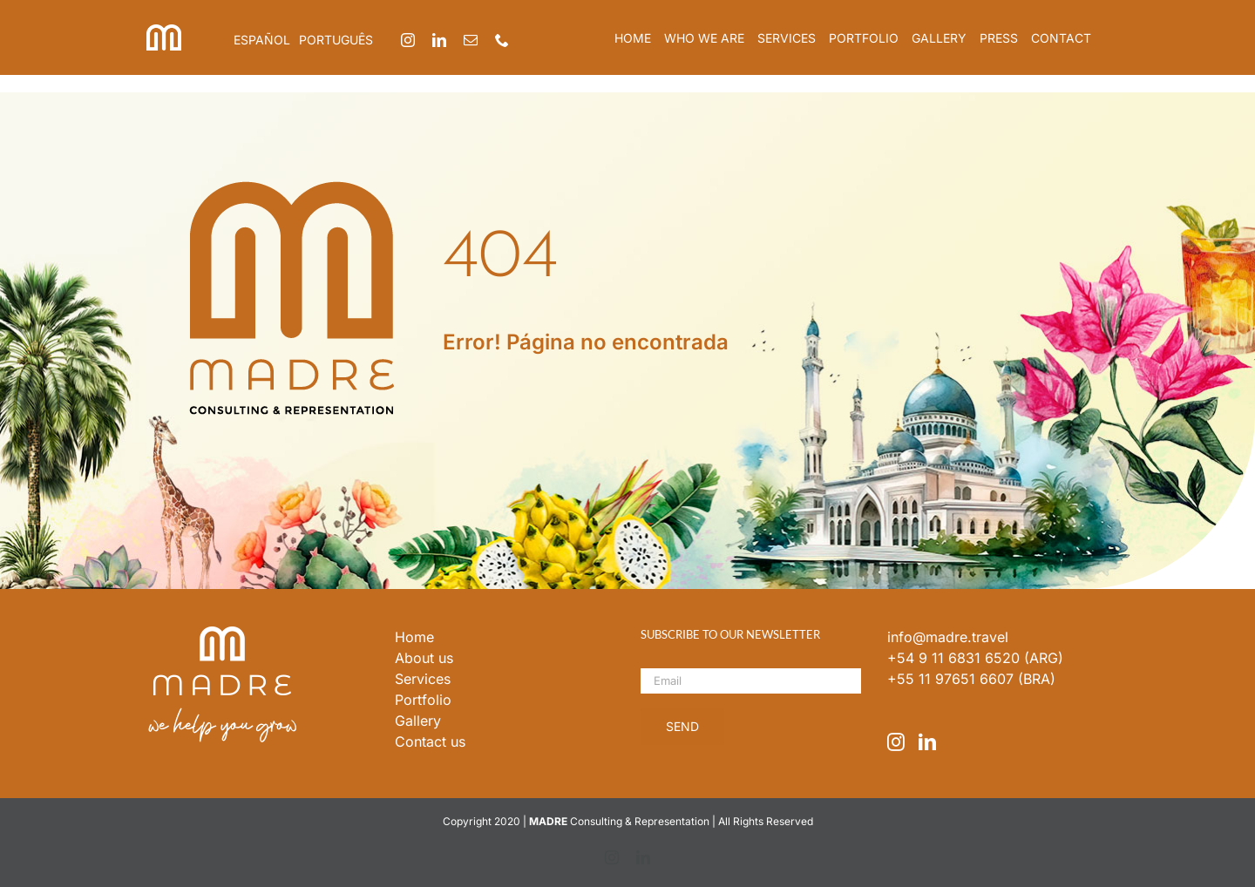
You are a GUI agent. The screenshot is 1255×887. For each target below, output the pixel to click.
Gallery (418, 720)
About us (424, 658)
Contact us (430, 741)
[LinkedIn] (927, 742)
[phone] (502, 40)
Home (414, 637)
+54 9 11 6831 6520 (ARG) (975, 658)
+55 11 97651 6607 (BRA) (971, 678)
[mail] (471, 40)
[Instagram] (896, 742)
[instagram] (408, 40)
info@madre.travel (947, 637)
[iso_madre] (163, 31)
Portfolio (423, 699)
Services (423, 678)
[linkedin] (439, 40)
